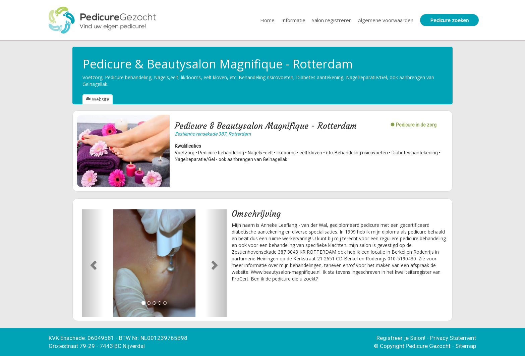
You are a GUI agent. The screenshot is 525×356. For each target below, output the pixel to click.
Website (97, 99)
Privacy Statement (453, 338)
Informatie (293, 20)
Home (267, 20)
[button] (93, 263)
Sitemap (465, 346)
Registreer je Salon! (400, 338)
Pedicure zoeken (449, 20)
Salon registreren (332, 20)
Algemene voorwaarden (385, 20)
